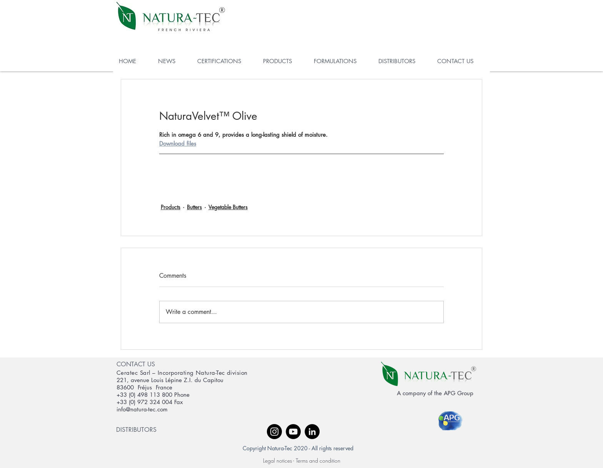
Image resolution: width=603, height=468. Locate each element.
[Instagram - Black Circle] (274, 431)
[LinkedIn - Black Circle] (312, 431)
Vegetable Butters (228, 207)
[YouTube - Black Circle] (293, 431)
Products (170, 207)
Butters (194, 207)
